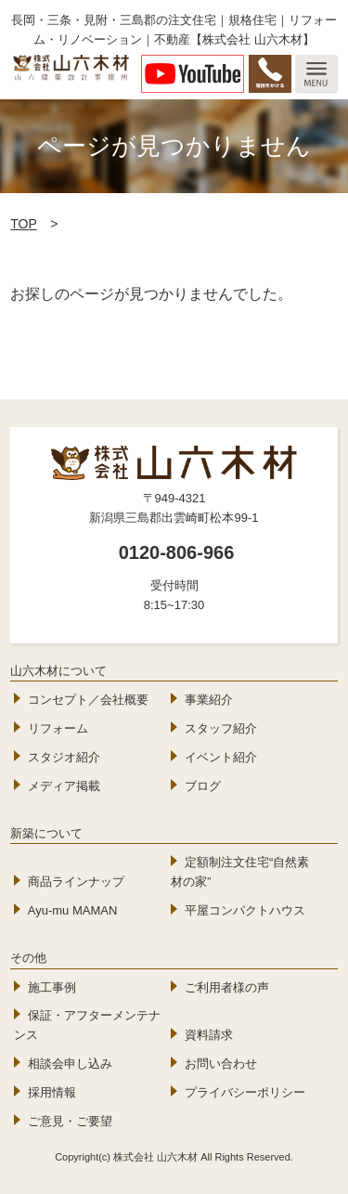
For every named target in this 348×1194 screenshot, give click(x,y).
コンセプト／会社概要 (88, 700)
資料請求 (209, 1035)
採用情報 (52, 1092)
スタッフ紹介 (221, 728)
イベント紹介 (221, 757)
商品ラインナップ (76, 882)
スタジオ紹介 (64, 757)
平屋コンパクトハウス (245, 910)
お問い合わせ (221, 1064)
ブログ (203, 786)
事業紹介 (209, 700)
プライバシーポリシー (245, 1092)
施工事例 (52, 987)
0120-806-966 (177, 552)
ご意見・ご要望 (70, 1121)
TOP (23, 223)
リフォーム (58, 728)
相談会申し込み (70, 1064)
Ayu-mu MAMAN (73, 910)
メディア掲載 (64, 786)
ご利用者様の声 (227, 987)
